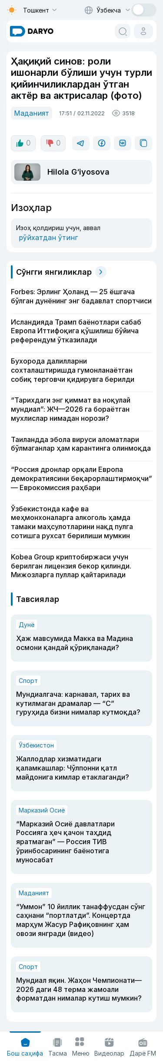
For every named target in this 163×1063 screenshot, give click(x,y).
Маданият (31, 113)
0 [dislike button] (53, 143)
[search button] (122, 31)
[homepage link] (31, 31)
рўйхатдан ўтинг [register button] (48, 237)
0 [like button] (23, 143)
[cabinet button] (143, 31)
